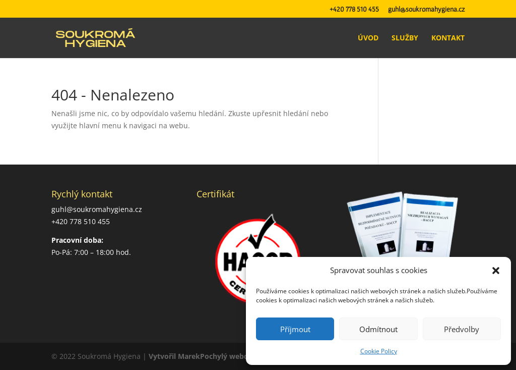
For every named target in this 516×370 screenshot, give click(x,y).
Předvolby (461, 329)
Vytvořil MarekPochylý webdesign (208, 356)
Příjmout (295, 329)
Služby (405, 38)
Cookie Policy (378, 351)
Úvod (368, 38)
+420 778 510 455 (354, 9)
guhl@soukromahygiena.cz (426, 9)
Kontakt (448, 38)
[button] (496, 271)
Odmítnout (378, 329)
